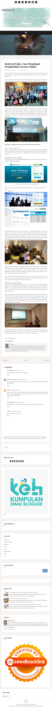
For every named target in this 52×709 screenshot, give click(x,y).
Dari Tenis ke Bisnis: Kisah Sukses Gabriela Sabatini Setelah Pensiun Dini (25, 604)
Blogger (34, 704)
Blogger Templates (39, 706)
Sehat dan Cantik (7, 551)
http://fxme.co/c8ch (23, 159)
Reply (8, 375)
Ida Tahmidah (10, 370)
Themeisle (15, 706)
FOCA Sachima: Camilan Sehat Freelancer (18, 598)
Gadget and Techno (8, 542)
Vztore (8, 390)
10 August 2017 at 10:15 (16, 411)
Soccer (5, 554)
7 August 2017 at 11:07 (22, 379)
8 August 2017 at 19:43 (20, 402)
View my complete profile (9, 629)
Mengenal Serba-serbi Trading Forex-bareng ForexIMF (25, 145)
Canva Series (6, 540)
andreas (9, 411)
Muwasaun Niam (11, 402)
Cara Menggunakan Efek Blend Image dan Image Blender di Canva (23, 592)
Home (26, 360)
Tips (5, 556)
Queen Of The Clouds (12, 379)
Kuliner (5, 547)
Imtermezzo (6, 544)
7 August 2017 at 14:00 (16, 390)
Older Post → (47, 360)
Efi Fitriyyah (12, 621)
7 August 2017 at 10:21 (18, 370)
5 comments (25, 70)
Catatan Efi (25, 704)
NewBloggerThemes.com (30, 706)
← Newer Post (5, 360)
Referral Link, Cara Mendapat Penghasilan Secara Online (22, 65)
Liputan (5, 549)
